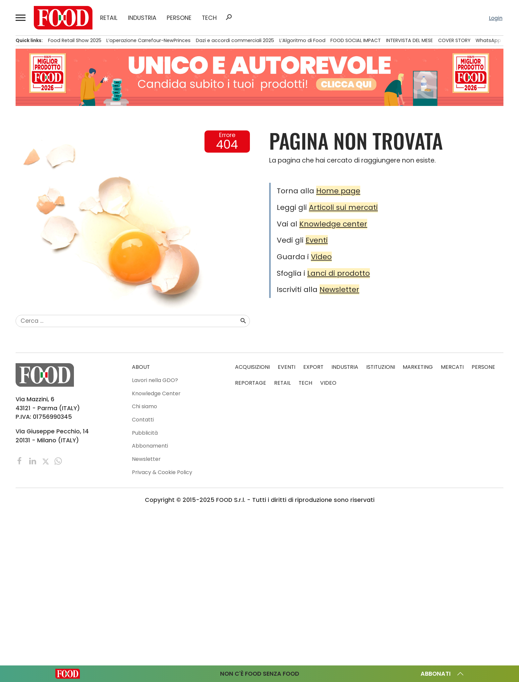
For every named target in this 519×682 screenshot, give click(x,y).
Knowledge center (333, 224)
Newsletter (339, 289)
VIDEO (328, 382)
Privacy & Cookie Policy (162, 472)
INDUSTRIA (142, 18)
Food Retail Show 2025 (74, 40)
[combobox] (127, 321)
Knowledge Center (156, 393)
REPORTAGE (250, 382)
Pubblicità (145, 432)
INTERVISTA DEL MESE (409, 40)
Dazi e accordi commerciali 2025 (235, 40)
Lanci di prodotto (338, 273)
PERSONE (179, 18)
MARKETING (418, 367)
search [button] (229, 17)
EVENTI (286, 367)
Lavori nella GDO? (155, 380)
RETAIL (108, 18)
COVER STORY (454, 40)
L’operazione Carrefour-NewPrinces (148, 40)
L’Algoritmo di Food (302, 40)
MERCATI (452, 367)
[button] (21, 18)
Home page (338, 191)
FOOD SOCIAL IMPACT (355, 40)
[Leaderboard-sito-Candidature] (259, 77)
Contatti (143, 419)
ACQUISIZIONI (252, 367)
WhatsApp (488, 40)
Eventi (317, 240)
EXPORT (313, 367)
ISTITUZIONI (380, 367)
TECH (209, 18)
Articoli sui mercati (343, 207)
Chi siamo (144, 406)
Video (321, 257)
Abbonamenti (150, 446)
